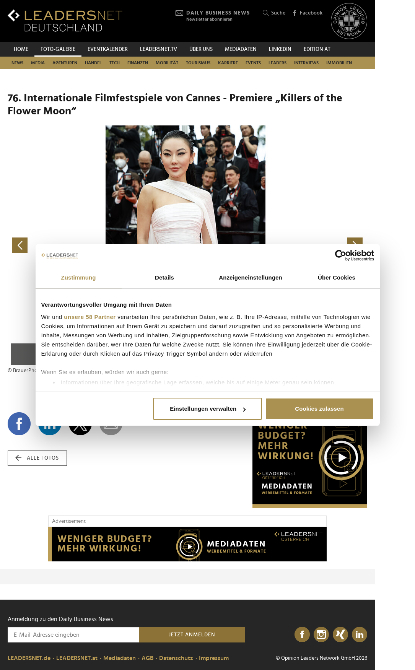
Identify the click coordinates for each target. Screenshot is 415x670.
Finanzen (137, 62)
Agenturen (64, 62)
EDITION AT (317, 49)
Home (21, 49)
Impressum (214, 658)
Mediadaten (241, 49)
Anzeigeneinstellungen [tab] (250, 277)
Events (253, 62)
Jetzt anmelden (192, 634)
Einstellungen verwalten (208, 408)
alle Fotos (37, 458)
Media (38, 62)
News (17, 62)
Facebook (307, 13)
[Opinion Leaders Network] (349, 21)
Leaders (277, 62)
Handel (93, 62)
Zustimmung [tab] (78, 277)
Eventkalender (108, 49)
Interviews (306, 62)
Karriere (228, 62)
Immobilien (339, 62)
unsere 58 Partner (90, 317)
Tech (114, 62)
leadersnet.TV (158, 49)
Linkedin (280, 49)
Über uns (201, 49)
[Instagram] (321, 634)
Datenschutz (176, 658)
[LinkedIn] (359, 634)
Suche (274, 13)
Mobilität (167, 62)
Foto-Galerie (58, 49)
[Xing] (340, 634)
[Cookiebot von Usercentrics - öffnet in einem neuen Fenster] (340, 255)
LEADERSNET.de (29, 658)
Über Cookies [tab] (336, 277)
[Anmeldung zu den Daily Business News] (73, 634)
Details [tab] (164, 277)
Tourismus (198, 62)
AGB (147, 658)
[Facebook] (302, 634)
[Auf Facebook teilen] (19, 423)
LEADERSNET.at (77, 658)
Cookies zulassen (319, 408)
